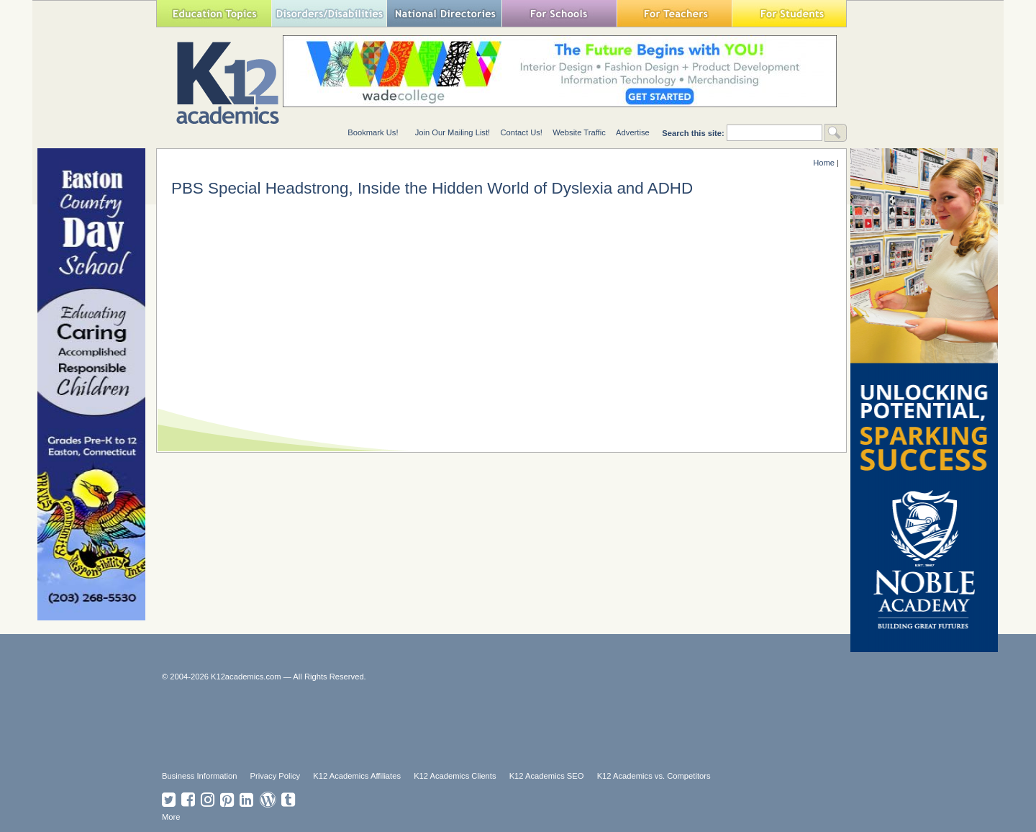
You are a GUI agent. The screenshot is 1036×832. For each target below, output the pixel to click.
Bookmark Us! (372, 132)
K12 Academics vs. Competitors (654, 776)
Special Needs (328, 13)
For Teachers (674, 13)
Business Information (199, 776)
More (171, 817)
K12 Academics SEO (546, 776)
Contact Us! (521, 132)
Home (824, 162)
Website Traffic (579, 132)
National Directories (443, 13)
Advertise (633, 132)
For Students (789, 13)
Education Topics (213, 13)
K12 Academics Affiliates (357, 776)
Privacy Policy (275, 776)
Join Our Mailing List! (452, 132)
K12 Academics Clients (455, 776)
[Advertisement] (511, 724)
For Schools (559, 13)
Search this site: (694, 133)
